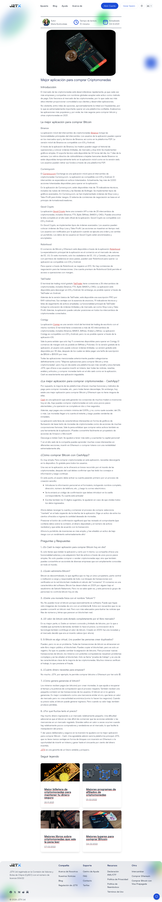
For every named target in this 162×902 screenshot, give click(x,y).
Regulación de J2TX (68, 885)
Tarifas (86, 885)
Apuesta (44, 6)
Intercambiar (138, 871)
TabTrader (77, 283)
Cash (43, 399)
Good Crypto (59, 211)
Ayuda (65, 6)
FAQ (85, 876)
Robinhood (115, 249)
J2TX (43, 749)
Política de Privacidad (117, 879)
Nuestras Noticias (67, 876)
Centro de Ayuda (91, 871)
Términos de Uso (115, 891)
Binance (94, 132)
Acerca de (77, 6)
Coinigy (56, 324)
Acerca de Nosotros (68, 871)
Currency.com (49, 173)
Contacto (87, 880)
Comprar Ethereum (141, 876)
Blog (55, 6)
